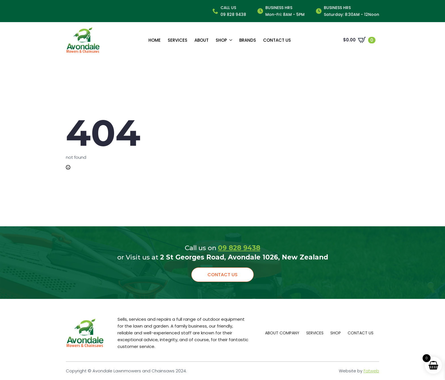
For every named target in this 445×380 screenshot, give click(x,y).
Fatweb (371, 371)
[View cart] (359, 40)
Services (177, 40)
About (201, 40)
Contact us (277, 40)
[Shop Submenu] (229, 40)
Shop (221, 40)
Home (154, 40)
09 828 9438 (239, 248)
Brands (247, 40)
